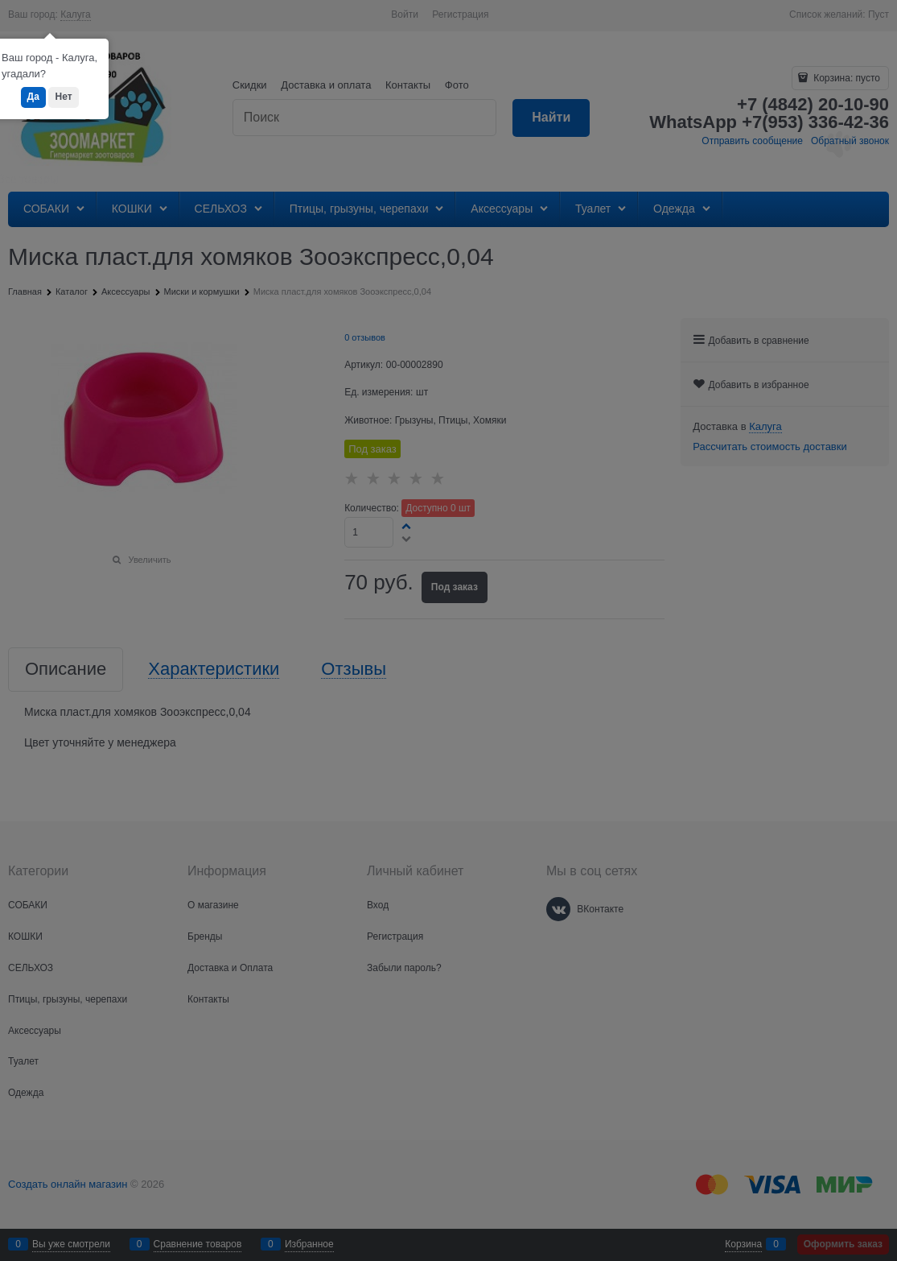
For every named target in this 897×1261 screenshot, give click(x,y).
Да (33, 96)
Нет (63, 96)
